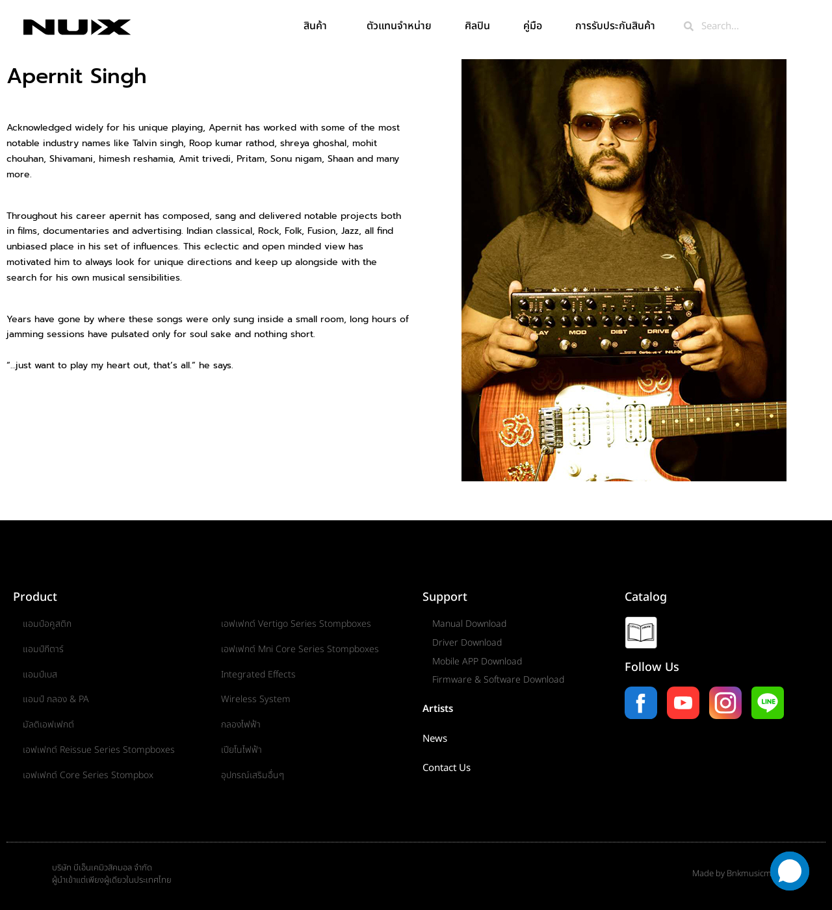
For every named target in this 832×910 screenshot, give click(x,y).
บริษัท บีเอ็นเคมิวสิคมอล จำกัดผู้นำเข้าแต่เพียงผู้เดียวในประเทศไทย (112, 874)
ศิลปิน (477, 26)
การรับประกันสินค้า (618, 26)
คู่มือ (532, 26)
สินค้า (318, 26)
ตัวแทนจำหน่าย (399, 26)
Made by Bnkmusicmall (736, 873)
